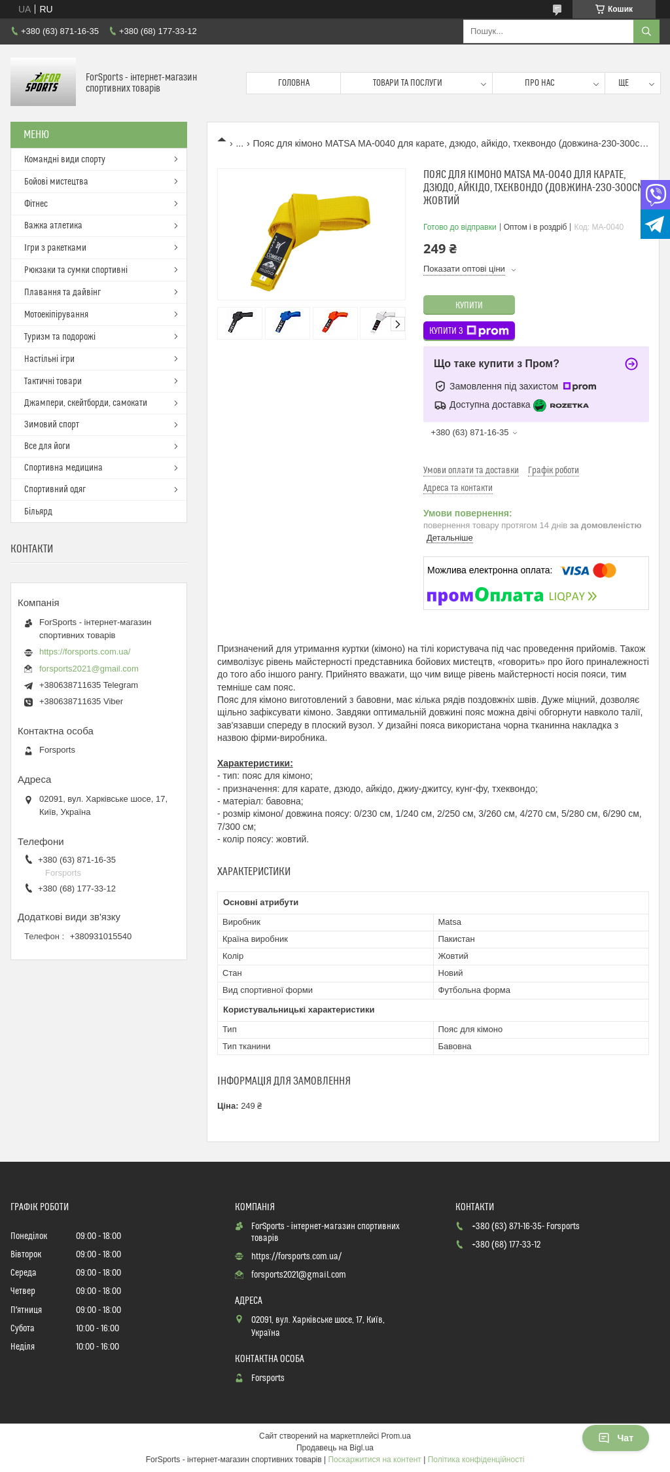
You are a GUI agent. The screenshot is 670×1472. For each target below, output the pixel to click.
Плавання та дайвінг (62, 292)
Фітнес (36, 204)
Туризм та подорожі (60, 337)
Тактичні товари (53, 381)
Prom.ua (396, 1436)
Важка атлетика (53, 226)
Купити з (469, 331)
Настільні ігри (49, 359)
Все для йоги (47, 446)
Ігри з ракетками (55, 248)
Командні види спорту (64, 159)
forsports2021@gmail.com (89, 668)
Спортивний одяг (55, 489)
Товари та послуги (407, 83)
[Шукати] (646, 31)
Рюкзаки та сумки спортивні (76, 270)
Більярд (38, 512)
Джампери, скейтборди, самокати (85, 403)
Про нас (540, 83)
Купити (469, 305)
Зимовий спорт (51, 425)
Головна (293, 83)
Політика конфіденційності (476, 1459)
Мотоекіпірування (56, 315)
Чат (615, 1438)
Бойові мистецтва (56, 182)
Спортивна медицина (63, 468)
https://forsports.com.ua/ (84, 651)
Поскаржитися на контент (374, 1459)
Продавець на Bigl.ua (335, 1447)
